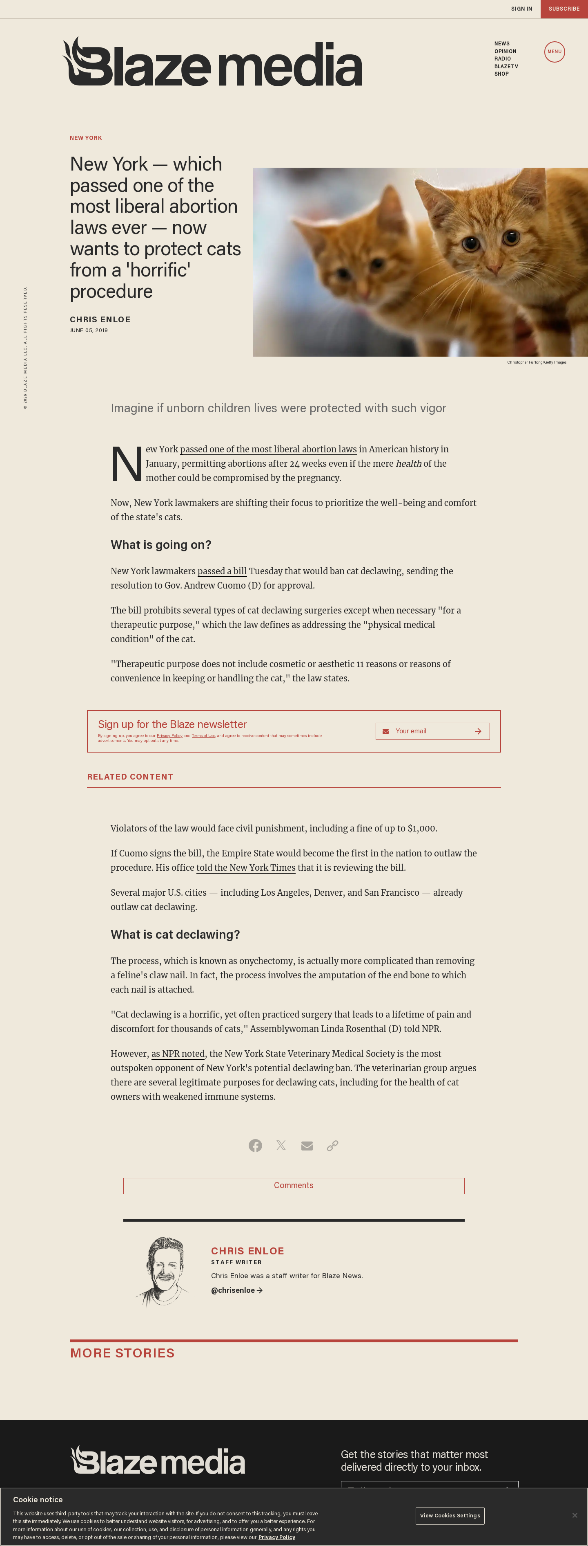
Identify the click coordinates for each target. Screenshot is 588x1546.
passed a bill (222, 571)
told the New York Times (246, 868)
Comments (294, 1186)
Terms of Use (203, 736)
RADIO (503, 59)
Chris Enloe (100, 320)
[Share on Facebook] (255, 1145)
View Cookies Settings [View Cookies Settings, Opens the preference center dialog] (450, 1516)
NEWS (502, 44)
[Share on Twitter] (281, 1145)
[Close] (575, 1515)
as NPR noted (178, 1054)
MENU (555, 52)
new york (86, 139)
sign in (521, 9)
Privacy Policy (170, 736)
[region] (294, 1517)
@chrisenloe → (237, 1291)
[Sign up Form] (433, 731)
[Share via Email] (307, 1145)
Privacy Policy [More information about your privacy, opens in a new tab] (276, 1537)
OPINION (505, 51)
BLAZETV (506, 67)
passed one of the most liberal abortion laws (268, 449)
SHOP (501, 74)
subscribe (564, 9)
